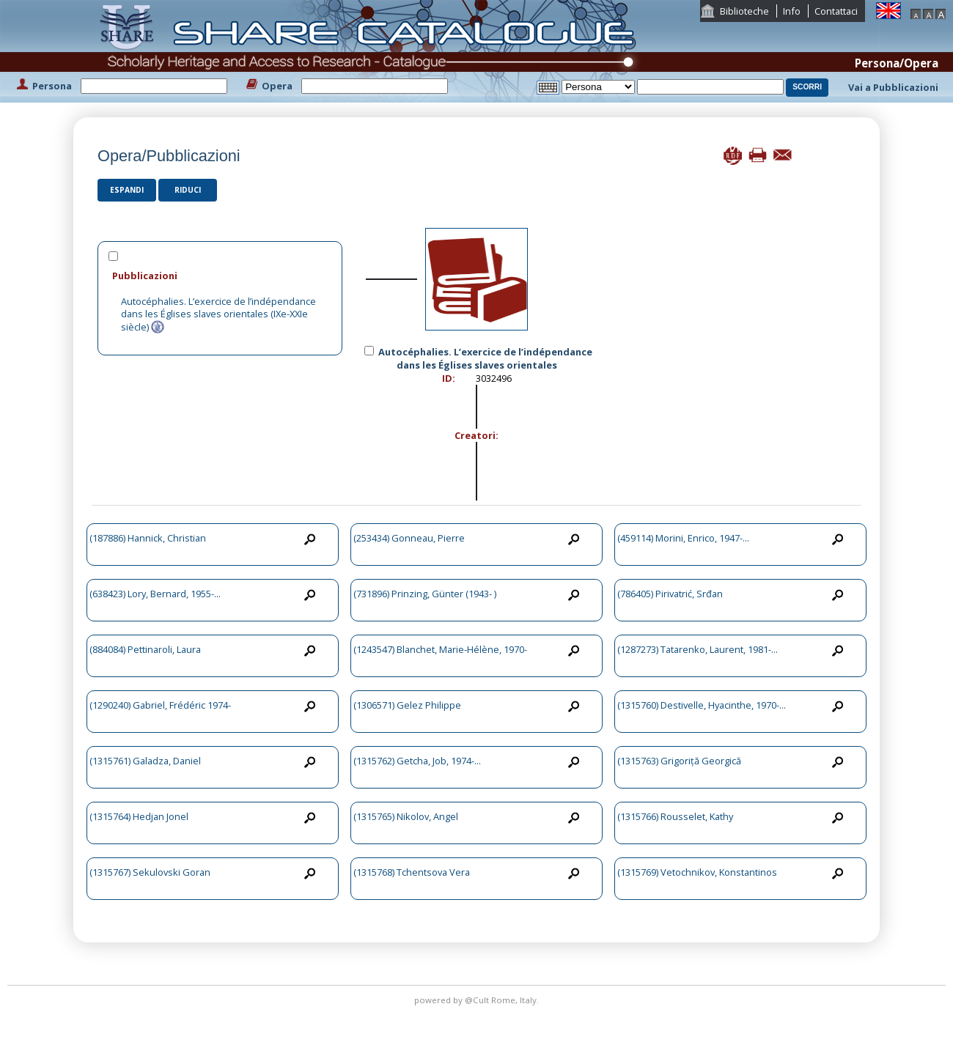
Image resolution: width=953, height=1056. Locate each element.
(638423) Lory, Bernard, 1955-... (155, 593)
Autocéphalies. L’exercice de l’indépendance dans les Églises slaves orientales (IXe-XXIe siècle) (218, 314)
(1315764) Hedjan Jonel (138, 816)
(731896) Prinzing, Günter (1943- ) (424, 593)
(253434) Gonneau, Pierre (409, 537)
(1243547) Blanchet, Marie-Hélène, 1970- (440, 649)
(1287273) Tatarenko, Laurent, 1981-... (697, 649)
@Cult (478, 999)
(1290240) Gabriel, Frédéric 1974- (160, 705)
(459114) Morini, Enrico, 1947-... (683, 537)
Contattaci (836, 11)
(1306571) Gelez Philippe (407, 705)
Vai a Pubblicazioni (893, 87)
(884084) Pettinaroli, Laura (145, 649)
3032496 (494, 378)
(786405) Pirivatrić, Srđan (670, 593)
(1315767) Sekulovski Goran (149, 872)
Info (792, 11)
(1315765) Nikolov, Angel (405, 816)
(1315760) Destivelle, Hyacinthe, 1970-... (701, 705)
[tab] (220, 275)
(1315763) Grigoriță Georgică (679, 760)
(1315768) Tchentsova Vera (411, 872)
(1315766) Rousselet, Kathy (675, 816)
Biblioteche (744, 11)
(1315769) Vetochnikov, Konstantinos (697, 872)
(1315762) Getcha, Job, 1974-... (417, 760)
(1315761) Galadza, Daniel (145, 760)
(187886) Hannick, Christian (147, 537)
